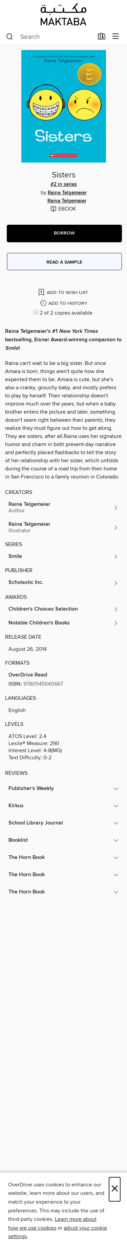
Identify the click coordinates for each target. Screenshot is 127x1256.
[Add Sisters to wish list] (64, 292)
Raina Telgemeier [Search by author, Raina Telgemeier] (67, 193)
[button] (64, 233)
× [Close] (114, 1189)
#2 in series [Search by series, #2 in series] (63, 184)
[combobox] (49, 37)
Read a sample (64, 262)
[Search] (9, 36)
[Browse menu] (115, 36)
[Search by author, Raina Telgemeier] (63, 507)
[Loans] (102, 38)
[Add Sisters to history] (64, 303)
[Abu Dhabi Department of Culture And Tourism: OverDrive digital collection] (63, 14)
